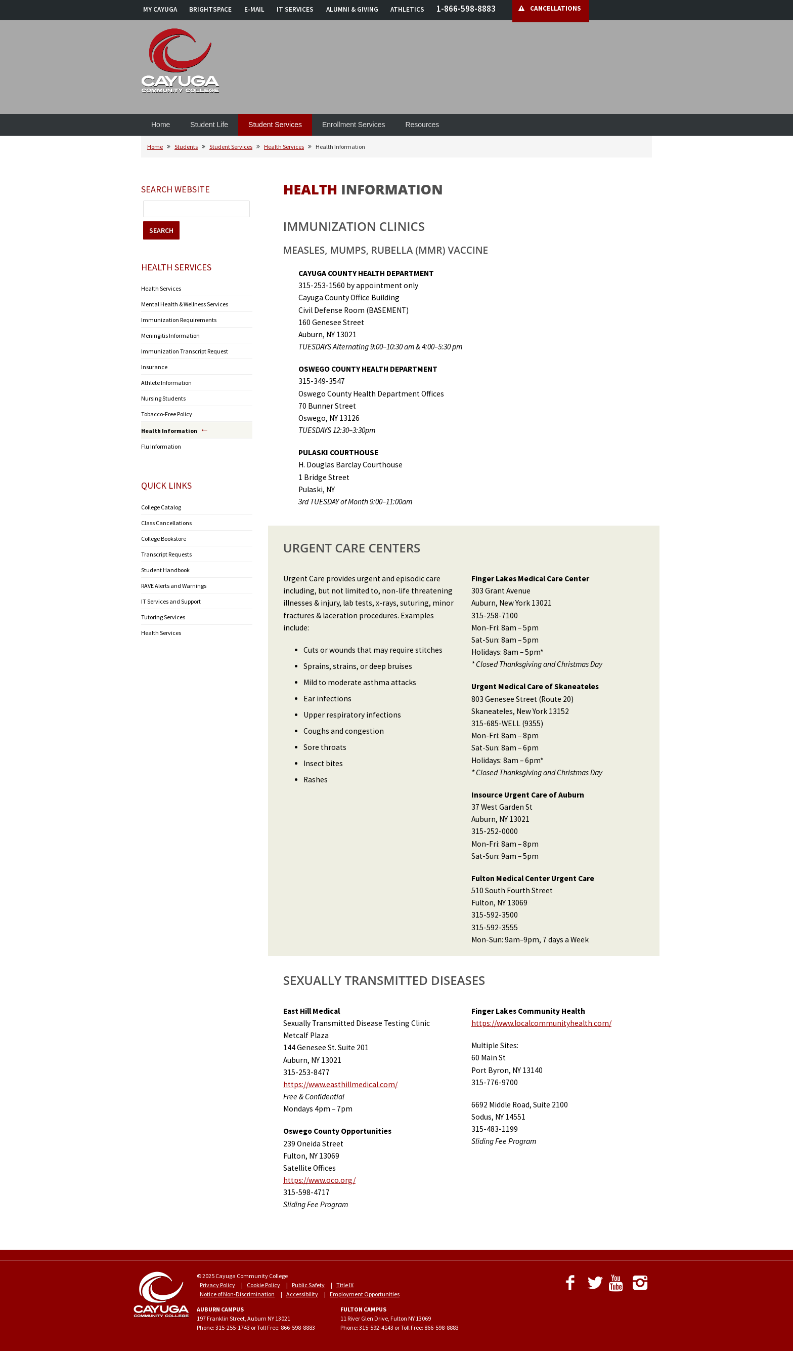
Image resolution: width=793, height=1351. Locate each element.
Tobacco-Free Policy (166, 414)
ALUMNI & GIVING (352, 9)
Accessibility (302, 1294)
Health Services (284, 146)
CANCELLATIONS (555, 8)
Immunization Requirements (178, 320)
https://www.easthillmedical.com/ (340, 1084)
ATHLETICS (407, 9)
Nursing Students (163, 398)
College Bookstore (163, 538)
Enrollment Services (353, 125)
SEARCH (161, 230)
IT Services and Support (171, 601)
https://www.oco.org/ (319, 1180)
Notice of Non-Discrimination (237, 1294)
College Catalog (161, 507)
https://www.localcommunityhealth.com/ (541, 1023)
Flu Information (161, 446)
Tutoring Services (163, 617)
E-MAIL (254, 9)
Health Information (169, 430)
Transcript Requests (166, 554)
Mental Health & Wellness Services (184, 304)
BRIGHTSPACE (210, 9)
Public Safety (308, 1285)
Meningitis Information (170, 335)
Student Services (275, 125)
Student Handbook (165, 570)
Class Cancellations (166, 523)
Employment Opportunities (365, 1294)
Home (160, 125)
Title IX (345, 1285)
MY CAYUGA (160, 9)
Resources (422, 125)
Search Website (175, 189)
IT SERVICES (295, 9)
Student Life (209, 125)
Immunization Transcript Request (184, 351)
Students (186, 146)
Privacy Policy (217, 1285)
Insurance (154, 367)
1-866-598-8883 (466, 8)
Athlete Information (166, 382)
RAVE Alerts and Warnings (173, 585)
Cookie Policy (263, 1285)
